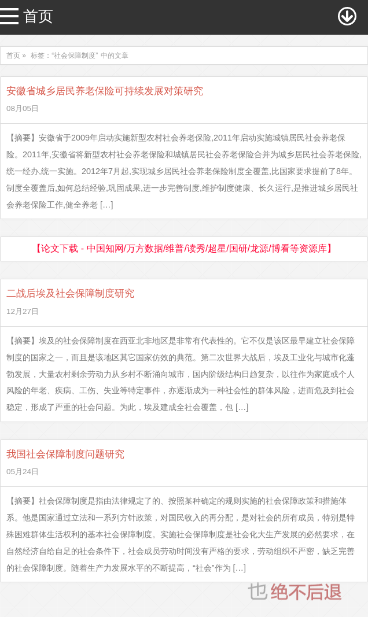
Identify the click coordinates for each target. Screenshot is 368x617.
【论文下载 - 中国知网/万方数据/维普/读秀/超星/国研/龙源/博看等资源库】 (184, 248)
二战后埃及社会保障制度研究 (70, 293)
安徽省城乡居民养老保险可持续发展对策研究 (104, 91)
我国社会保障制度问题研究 (65, 454)
